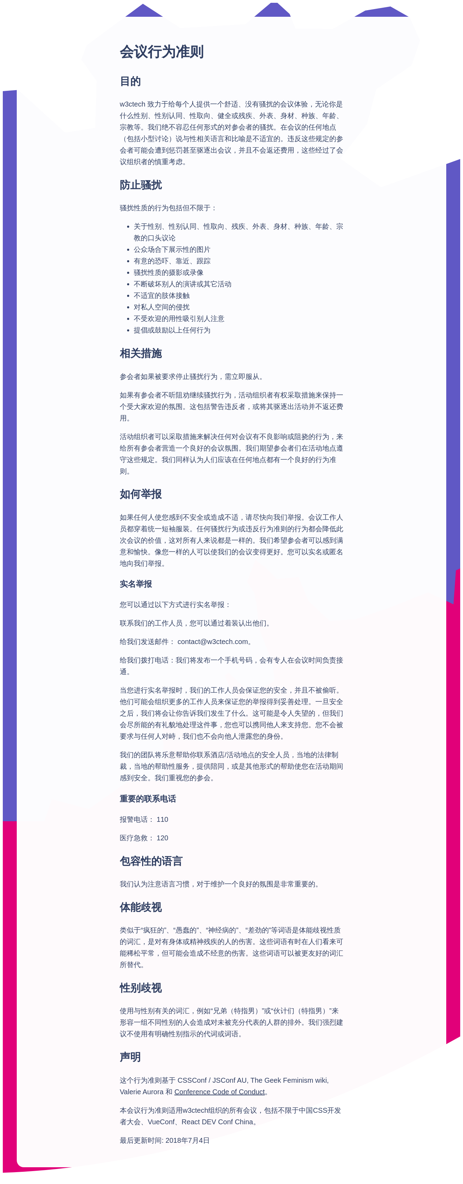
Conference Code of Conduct (219, 1092)
